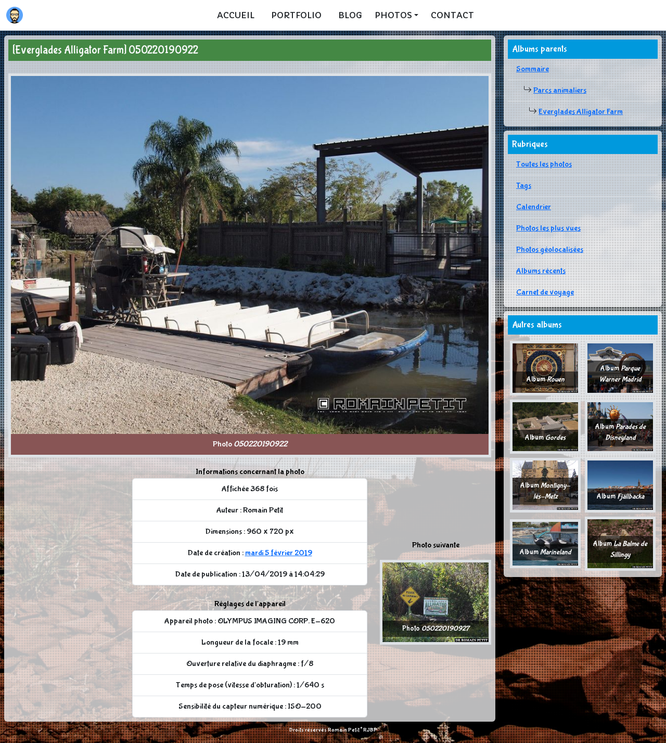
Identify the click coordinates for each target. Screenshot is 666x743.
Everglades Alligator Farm (581, 112)
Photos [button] (393, 15)
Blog (350, 15)
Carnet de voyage (545, 292)
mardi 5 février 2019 (278, 553)
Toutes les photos (544, 164)
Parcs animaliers (559, 90)
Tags (523, 185)
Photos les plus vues (548, 228)
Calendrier (533, 207)
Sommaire (532, 69)
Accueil (235, 15)
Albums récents (541, 271)
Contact (452, 15)
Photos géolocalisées (549, 249)
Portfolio (296, 15)
